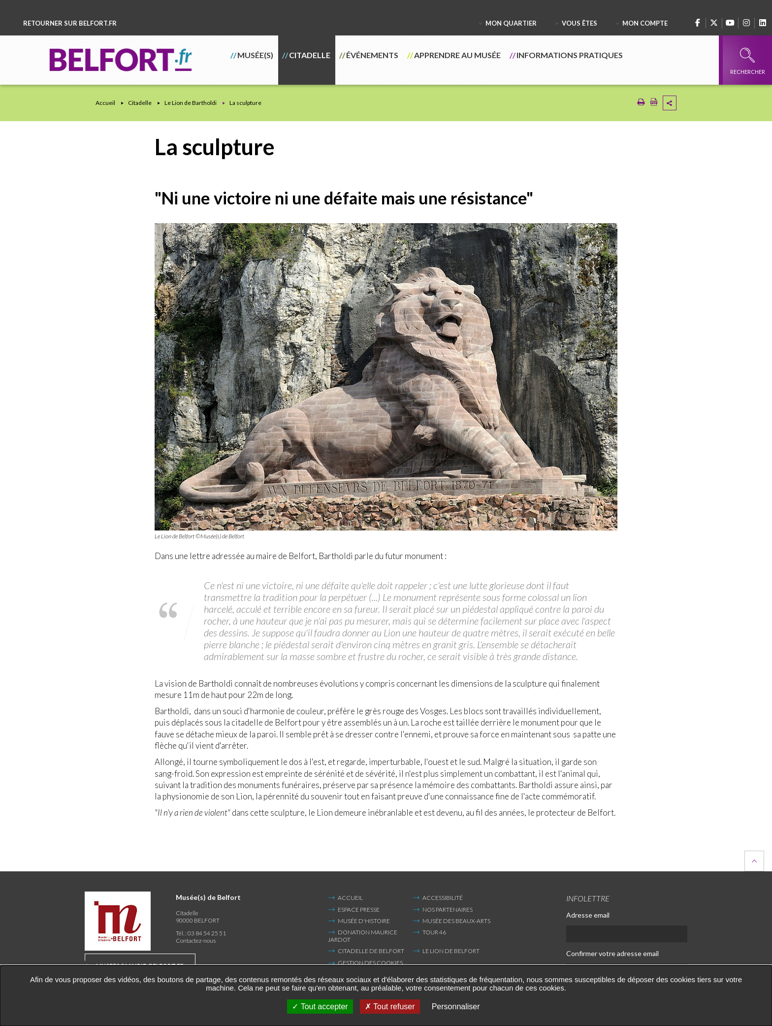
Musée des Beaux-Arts (456, 921)
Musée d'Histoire (364, 921)
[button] (252, 60)
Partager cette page (669, 103)
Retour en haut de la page (754, 861)
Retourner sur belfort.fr (70, 23)
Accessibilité (442, 897)
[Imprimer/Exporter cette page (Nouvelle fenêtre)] (641, 104)
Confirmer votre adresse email (612, 953)
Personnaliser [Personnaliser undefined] (456, 1006)
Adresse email (588, 915)
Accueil (105, 102)
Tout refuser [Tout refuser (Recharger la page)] (390, 1006)
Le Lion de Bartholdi (190, 102)
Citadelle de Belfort (371, 951)
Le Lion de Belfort (451, 951)
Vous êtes (579, 23)
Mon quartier (511, 23)
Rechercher (747, 61)
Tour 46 (434, 932)
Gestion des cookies (370, 963)
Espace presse (359, 909)
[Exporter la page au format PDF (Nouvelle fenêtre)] (654, 104)
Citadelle (140, 102)
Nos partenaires (447, 909)
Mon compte (645, 23)
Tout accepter (320, 1006)
